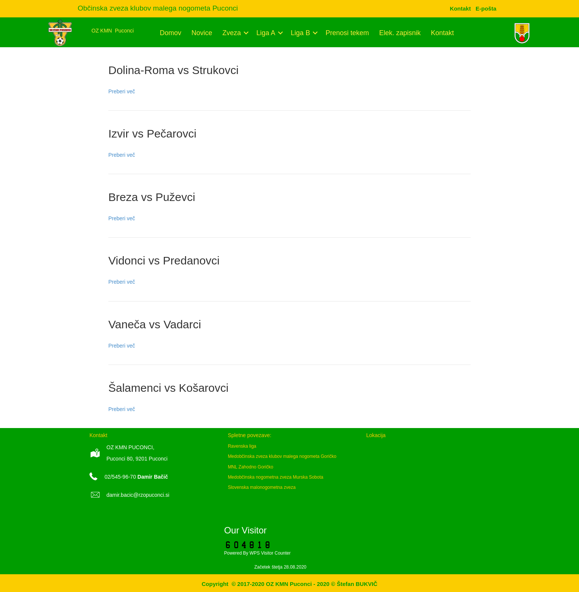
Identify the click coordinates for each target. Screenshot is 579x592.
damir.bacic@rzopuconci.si (137, 495)
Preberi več (121, 91)
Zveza (231, 33)
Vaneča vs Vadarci (154, 324)
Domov (170, 33)
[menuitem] (486, 8)
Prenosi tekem (347, 33)
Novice (201, 33)
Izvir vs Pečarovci (152, 133)
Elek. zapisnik (399, 33)
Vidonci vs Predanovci (164, 260)
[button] (246, 33)
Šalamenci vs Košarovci (168, 388)
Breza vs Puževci (151, 197)
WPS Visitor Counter (270, 553)
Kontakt (442, 33)
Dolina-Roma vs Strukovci (173, 70)
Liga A (265, 33)
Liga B (300, 33)
